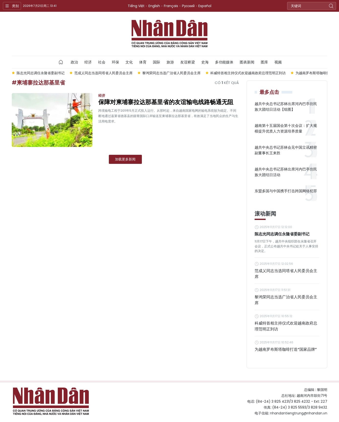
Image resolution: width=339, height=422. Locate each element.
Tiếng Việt (136, 5)
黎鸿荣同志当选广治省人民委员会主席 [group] (171, 73)
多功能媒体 (224, 62)
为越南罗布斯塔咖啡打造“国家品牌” (286, 349)
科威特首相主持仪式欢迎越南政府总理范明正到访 (286, 326)
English (154, 5)
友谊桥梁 (187, 62)
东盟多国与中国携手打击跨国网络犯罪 (286, 190)
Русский (188, 5)
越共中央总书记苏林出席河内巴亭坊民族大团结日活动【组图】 (286, 106)
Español (204, 5)
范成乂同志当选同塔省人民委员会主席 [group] (103, 73)
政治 (74, 62)
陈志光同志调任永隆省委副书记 (282, 234)
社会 (101, 62)
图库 (264, 62)
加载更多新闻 (125, 159)
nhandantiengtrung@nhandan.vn (298, 413)
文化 (129, 62)
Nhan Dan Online (169, 33)
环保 (115, 62)
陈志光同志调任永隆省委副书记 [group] (41, 73)
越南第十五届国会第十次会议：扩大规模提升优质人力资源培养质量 (286, 128)
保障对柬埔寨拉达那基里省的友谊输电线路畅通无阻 (165, 102)
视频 (278, 62)
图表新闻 (247, 62)
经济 (88, 62)
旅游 (170, 62)
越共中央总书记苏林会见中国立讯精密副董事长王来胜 (286, 150)
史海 (205, 62)
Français (171, 5)
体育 (143, 62)
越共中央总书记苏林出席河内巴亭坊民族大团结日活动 (286, 172)
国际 (156, 62)
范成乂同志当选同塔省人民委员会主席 (286, 273)
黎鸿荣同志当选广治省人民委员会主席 (286, 300)
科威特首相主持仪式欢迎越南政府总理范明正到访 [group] (248, 73)
